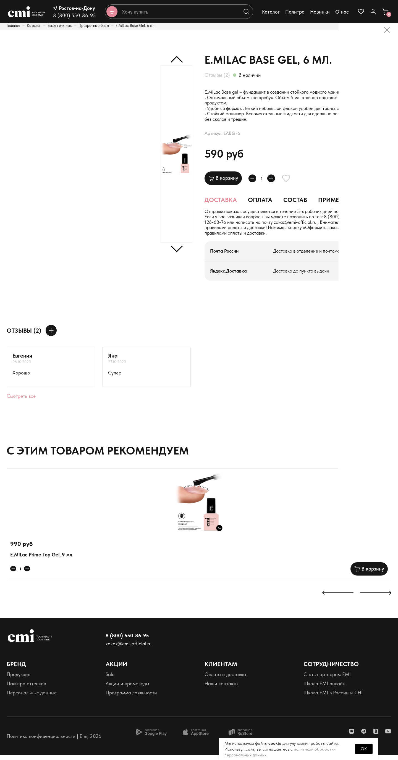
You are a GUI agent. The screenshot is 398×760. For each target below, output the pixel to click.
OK (364, 748)
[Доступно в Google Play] (151, 736)
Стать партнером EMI (327, 679)
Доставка (221, 202)
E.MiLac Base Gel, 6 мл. (135, 25)
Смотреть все (21, 401)
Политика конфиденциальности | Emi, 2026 (54, 741)
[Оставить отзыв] (51, 335)
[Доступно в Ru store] (244, 736)
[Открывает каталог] (111, 11)
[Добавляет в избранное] (292, 180)
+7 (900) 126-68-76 (234, 226)
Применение (338, 202)
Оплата (260, 202)
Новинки (320, 12)
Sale (110, 679)
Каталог (271, 12)
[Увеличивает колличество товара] (276, 180)
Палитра (295, 12)
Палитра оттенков (26, 688)
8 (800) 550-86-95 (74, 15)
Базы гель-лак (60, 25)
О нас (342, 12)
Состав (295, 202)
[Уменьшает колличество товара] (254, 180)
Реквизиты (17, 707)
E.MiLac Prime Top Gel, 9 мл (41, 559)
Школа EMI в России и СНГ (333, 697)
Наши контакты (221, 688)
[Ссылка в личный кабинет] (373, 11)
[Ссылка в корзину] (385, 11)
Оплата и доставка (225, 679)
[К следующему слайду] (375, 598)
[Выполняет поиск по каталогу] (246, 11)
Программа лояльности (131, 697)
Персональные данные (32, 697)
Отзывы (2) (217, 75)
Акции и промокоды (127, 688)
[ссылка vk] (351, 736)
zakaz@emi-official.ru (331, 226)
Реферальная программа (330, 707)
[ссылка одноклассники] (376, 736)
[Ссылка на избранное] (361, 11)
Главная (13, 25)
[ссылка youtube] (388, 736)
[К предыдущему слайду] (338, 598)
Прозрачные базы (93, 25)
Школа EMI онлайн (324, 688)
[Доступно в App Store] (197, 736)
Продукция (18, 679)
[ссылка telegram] (363, 736)
